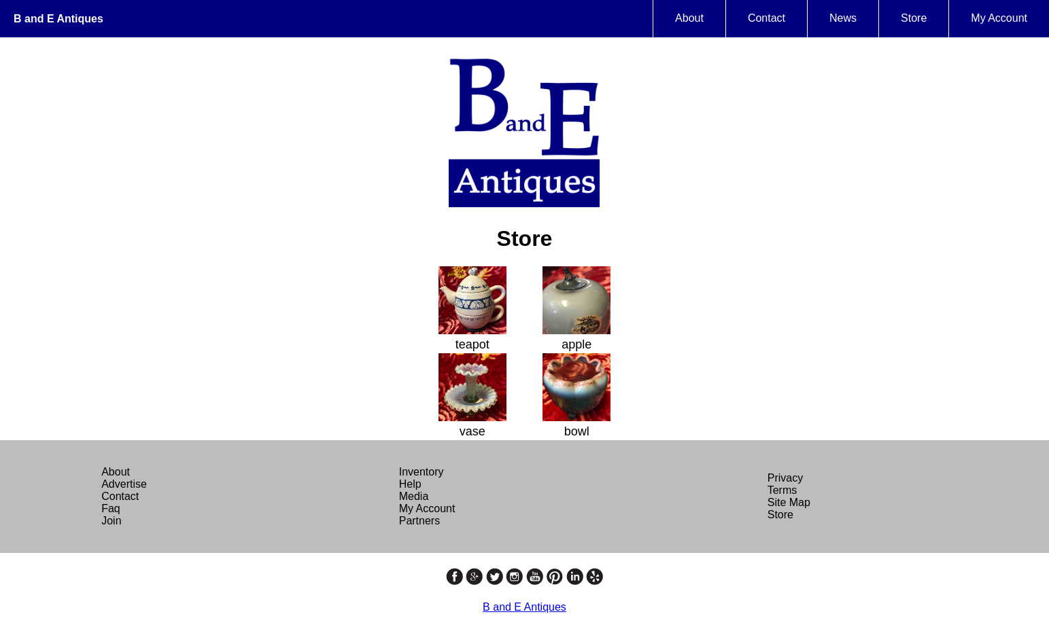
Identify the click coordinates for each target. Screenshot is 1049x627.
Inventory (421, 472)
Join (111, 520)
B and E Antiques (58, 18)
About (689, 18)
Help (410, 484)
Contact (766, 18)
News (843, 18)
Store (914, 18)
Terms (782, 490)
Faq (110, 508)
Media (414, 496)
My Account (999, 18)
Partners (419, 520)
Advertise (124, 484)
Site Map (789, 502)
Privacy (785, 478)
